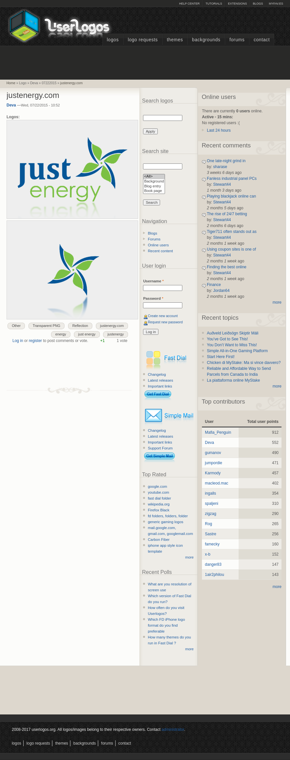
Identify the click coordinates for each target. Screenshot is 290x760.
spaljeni (211, 503)
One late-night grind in (226, 161)
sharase (220, 166)
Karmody (213, 473)
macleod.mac (216, 483)
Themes (175, 39)
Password (153, 298)
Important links (160, 386)
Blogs (258, 3)
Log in (17, 340)
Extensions (237, 3)
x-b (207, 554)
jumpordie (213, 463)
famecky (212, 544)
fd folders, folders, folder (168, 516)
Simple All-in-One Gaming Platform (237, 351)
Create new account (163, 316)
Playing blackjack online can (231, 196)
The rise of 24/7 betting (227, 214)
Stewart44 (222, 184)
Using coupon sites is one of (231, 249)
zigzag (210, 513)
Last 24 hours (219, 130)
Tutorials (214, 3)
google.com (157, 486)
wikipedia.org (159, 504)
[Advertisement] (145, 62)
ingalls (210, 493)
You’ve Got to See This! (227, 339)
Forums (237, 39)
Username (153, 281)
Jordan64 (221, 290)
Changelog (157, 374)
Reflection (80, 326)
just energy (87, 334)
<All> (154, 176)
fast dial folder (159, 498)
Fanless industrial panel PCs (232, 178)
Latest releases (160, 380)
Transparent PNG (46, 326)
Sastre (210, 534)
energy (60, 334)
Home (11, 83)
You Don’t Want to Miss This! (232, 345)
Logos (112, 39)
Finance (214, 284)
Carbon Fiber (159, 540)
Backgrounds (206, 39)
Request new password (165, 322)
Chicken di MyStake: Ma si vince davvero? (244, 362)
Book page (154, 191)
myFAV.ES (276, 3)
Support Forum (160, 448)
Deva (11, 105)
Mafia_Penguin (218, 432)
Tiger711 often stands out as (232, 231)
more (189, 557)
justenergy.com (71, 83)
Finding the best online (226, 267)
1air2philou (214, 574)
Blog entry (154, 186)
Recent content (160, 251)
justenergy (115, 334)
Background (154, 181)
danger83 (213, 564)
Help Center (189, 3)
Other (16, 326)
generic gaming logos (165, 522)
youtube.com (158, 492)
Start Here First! (221, 356)
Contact (262, 39)
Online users (158, 245)
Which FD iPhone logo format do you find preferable (166, 625)
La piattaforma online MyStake (233, 380)
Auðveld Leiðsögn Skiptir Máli (232, 333)
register (35, 340)
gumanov (213, 452)
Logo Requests (143, 39)
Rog (208, 524)
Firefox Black (159, 510)
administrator (173, 729)
